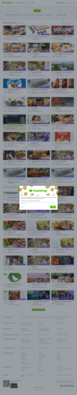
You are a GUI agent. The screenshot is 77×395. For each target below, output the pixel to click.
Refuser (22, 207)
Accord (53, 207)
